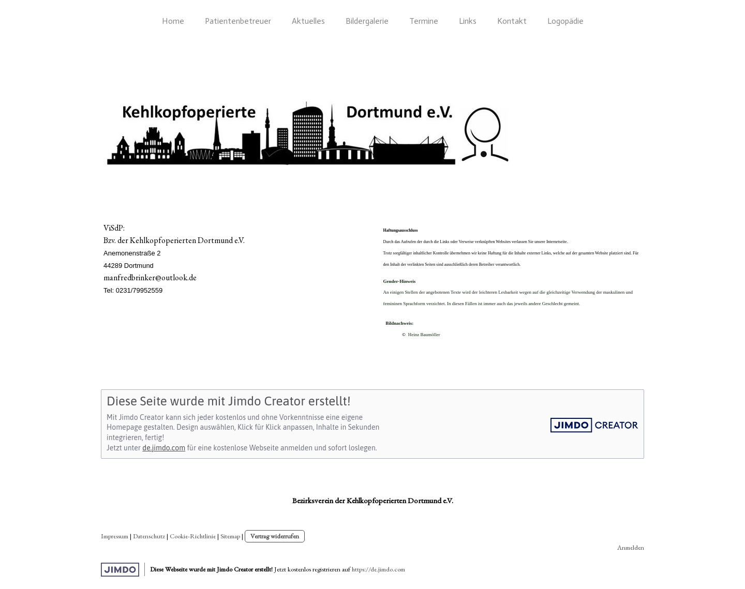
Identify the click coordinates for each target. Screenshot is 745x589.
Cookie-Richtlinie (193, 536)
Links (467, 21)
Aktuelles (308, 21)
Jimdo (120, 570)
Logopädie (565, 21)
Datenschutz (149, 536)
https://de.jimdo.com (378, 569)
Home (173, 21)
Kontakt (512, 21)
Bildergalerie (367, 21)
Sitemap (230, 536)
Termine (423, 21)
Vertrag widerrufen (274, 536)
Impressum (114, 536)
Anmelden (630, 547)
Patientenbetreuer (238, 21)
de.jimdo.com (163, 448)
